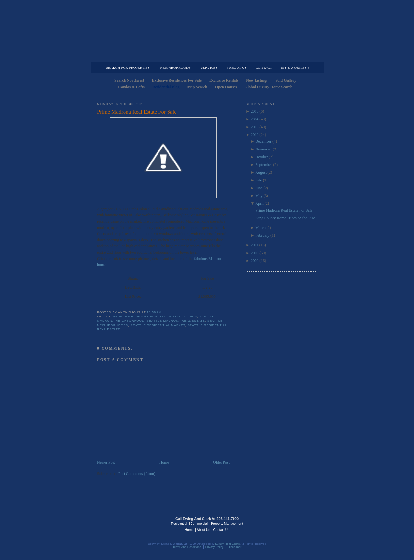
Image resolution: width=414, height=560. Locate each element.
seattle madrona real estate (176, 320)
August (261, 172)
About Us (203, 530)
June (259, 188)
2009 (254, 260)
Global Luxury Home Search (268, 87)
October (262, 157)
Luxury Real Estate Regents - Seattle (125, 523)
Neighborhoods (175, 67)
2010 (254, 253)
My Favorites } (295, 67)
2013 (254, 127)
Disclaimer (234, 547)
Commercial (206, 57)
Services (209, 67)
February (262, 235)
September (264, 164)
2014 (254, 119)
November (264, 149)
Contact (264, 67)
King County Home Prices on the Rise (285, 218)
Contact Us (221, 530)
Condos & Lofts (131, 87)
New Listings (256, 80)
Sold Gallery (286, 80)
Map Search (197, 87)
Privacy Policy (214, 547)
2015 (254, 111)
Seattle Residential (207, 31)
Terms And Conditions (187, 547)
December (263, 141)
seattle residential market (157, 325)
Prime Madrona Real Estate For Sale (137, 112)
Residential (179, 523)
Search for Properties (127, 67)
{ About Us (236, 67)
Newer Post (106, 462)
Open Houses (226, 87)
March (261, 227)
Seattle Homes (182, 316)
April (260, 203)
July (259, 180)
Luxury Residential (130, 57)
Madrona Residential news (139, 316)
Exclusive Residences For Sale (176, 80)
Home (164, 462)
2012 (254, 134)
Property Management (283, 57)
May (259, 195)
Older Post (221, 462)
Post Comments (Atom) (136, 474)
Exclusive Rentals (223, 80)
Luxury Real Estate (289, 523)
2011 (254, 245)
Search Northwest (129, 80)
